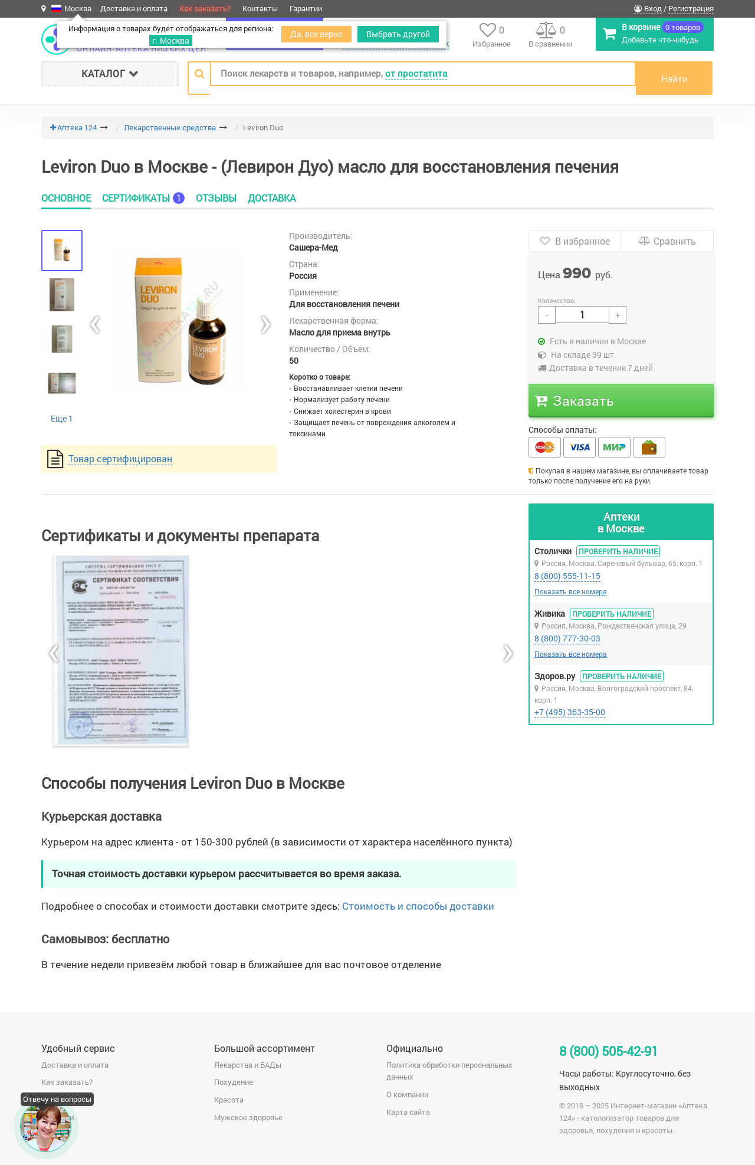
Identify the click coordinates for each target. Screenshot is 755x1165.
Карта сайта (408, 1112)
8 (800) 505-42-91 (608, 1050)
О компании (407, 1094)
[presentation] (94, 324)
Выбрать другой (398, 34)
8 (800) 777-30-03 (567, 638)
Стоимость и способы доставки (418, 906)
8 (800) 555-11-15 (567, 575)
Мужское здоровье (248, 1117)
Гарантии (306, 8)
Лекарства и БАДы (247, 1064)
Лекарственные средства (170, 127)
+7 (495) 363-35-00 (569, 712)
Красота (229, 1099)
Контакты (260, 8)
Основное (66, 198)
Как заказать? (205, 8)
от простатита (416, 73)
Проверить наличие (618, 551)
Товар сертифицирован (120, 458)
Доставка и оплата (134, 8)
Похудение (233, 1082)
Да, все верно (316, 34)
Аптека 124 (77, 127)
